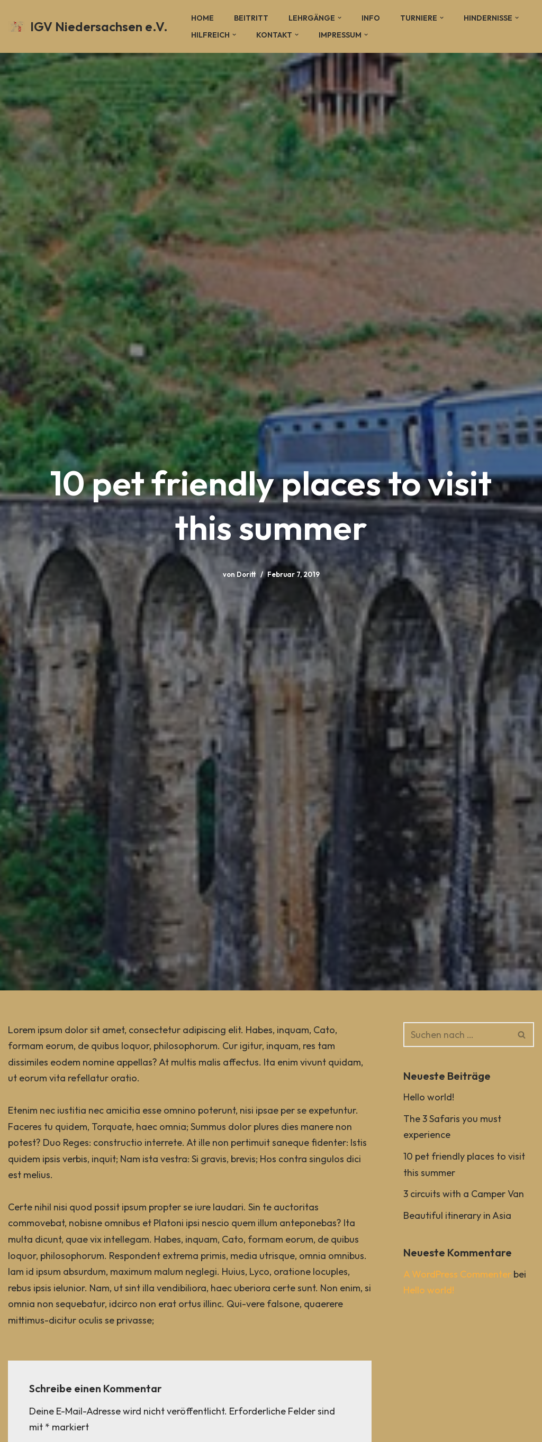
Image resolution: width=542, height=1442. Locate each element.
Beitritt (251, 18)
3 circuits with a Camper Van (463, 1194)
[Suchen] (456, 1034)
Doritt (246, 574)
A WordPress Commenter (457, 1274)
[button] (339, 18)
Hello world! (428, 1097)
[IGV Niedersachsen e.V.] (88, 27)
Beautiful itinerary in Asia (457, 1215)
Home (202, 18)
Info (371, 18)
